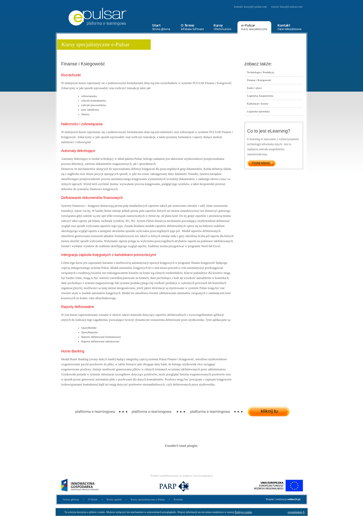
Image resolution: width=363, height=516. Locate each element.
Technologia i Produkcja (260, 72)
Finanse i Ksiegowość (259, 80)
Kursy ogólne (114, 499)
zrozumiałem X (296, 511)
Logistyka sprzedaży (258, 111)
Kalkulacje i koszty (257, 103)
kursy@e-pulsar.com (255, 6)
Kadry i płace (254, 87)
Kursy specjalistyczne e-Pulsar (148, 499)
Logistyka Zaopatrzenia (260, 95)
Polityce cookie (243, 511)
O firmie (93, 499)
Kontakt (178, 499)
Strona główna (71, 499)
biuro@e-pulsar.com (291, 6)
